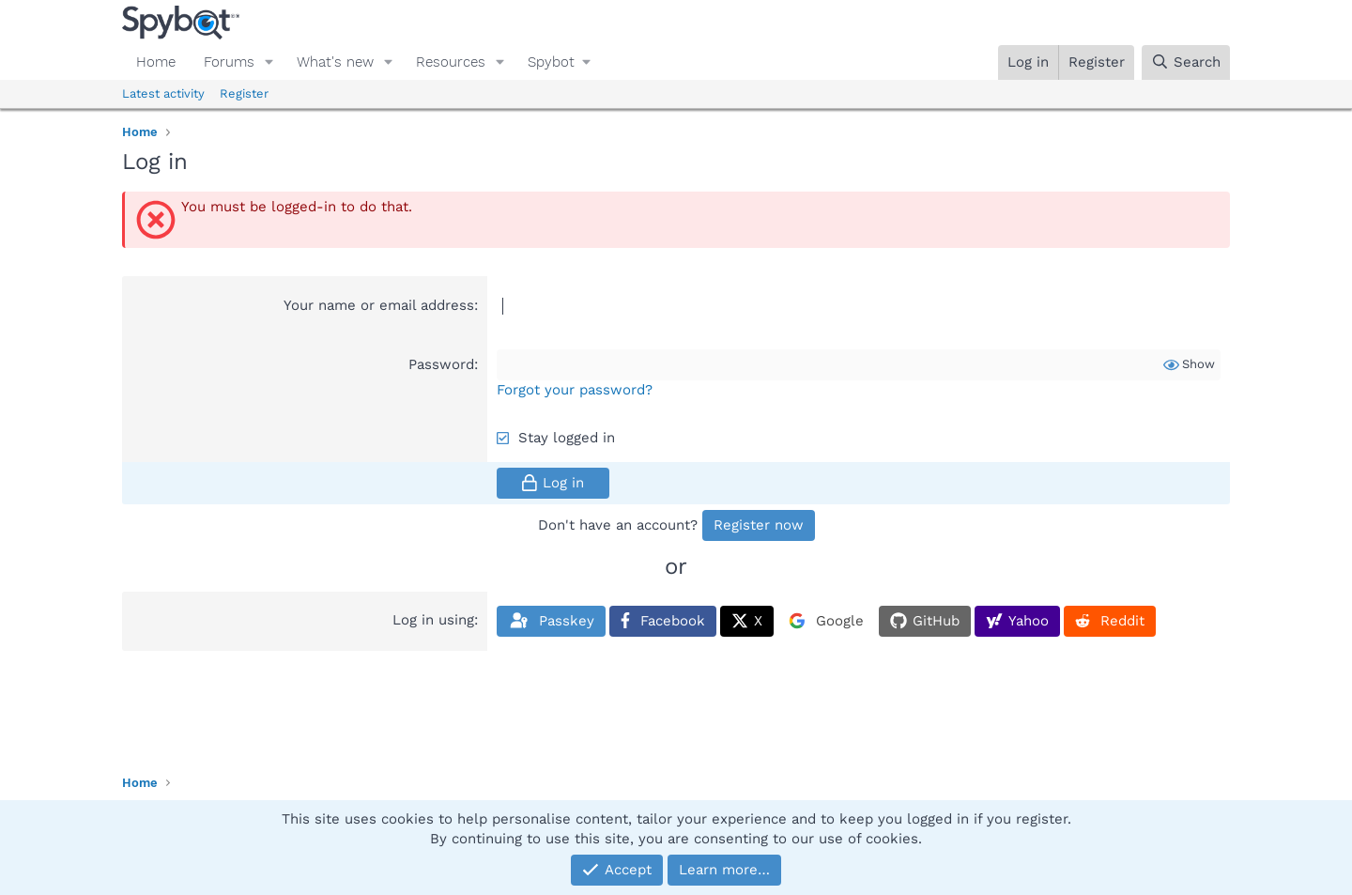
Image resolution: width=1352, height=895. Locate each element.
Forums (229, 62)
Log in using (433, 619)
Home (156, 62)
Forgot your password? (575, 389)
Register (244, 93)
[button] (269, 62)
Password (441, 364)
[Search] (1186, 62)
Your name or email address (379, 305)
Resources (450, 62)
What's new (335, 62)
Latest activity (163, 93)
